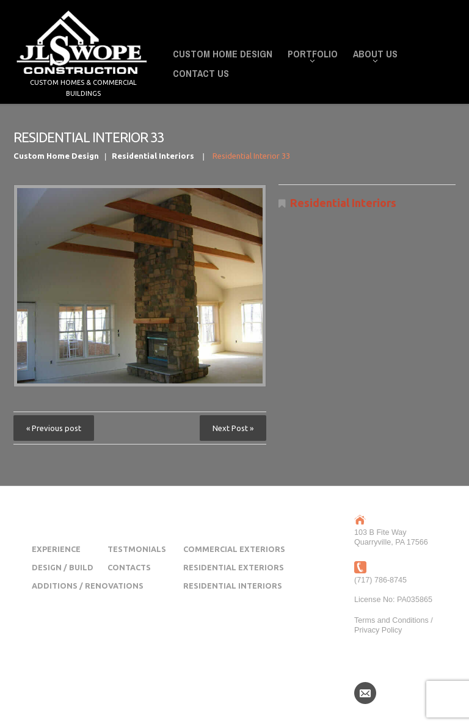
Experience (56, 549)
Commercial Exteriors (234, 549)
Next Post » (233, 428)
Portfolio (309, 55)
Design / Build (62, 567)
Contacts (129, 567)
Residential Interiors (153, 155)
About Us (372, 55)
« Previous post (53, 428)
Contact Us (201, 73)
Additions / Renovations (88, 585)
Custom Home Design (222, 53)
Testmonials (136, 549)
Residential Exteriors (233, 567)
